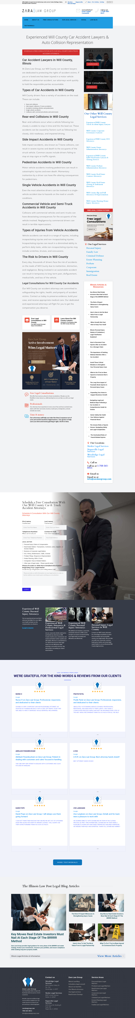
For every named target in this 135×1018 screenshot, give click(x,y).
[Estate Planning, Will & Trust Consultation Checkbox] (44, 558)
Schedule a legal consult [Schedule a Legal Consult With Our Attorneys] (77, 984)
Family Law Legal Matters (100, 1004)
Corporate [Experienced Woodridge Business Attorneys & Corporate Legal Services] (91, 267)
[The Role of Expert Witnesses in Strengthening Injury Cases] (98, 304)
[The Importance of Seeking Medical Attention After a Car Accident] (98, 354)
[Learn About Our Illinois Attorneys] (66, 322)
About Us (35, 20)
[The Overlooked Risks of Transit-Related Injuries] (98, 436)
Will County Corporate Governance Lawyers (95, 132)
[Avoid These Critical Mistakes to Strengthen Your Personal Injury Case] (98, 364)
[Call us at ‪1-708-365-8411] (97, 466)
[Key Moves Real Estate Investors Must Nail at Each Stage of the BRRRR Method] (98, 294)
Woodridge (72, 3)
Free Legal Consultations (98, 210)
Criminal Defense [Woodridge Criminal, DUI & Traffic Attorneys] (95, 256)
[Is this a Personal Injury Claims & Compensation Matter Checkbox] (44, 544)
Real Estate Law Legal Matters (99, 989)
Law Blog (94, 20)
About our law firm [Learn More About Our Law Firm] (75, 987)
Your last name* (48, 523)
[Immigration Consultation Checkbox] (44, 561)
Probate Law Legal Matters (101, 986)
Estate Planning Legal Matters (99, 1001)
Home (26, 20)
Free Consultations (50, 20)
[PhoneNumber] (33, 537)
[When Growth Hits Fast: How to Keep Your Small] (98, 323)
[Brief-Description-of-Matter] (44, 578)
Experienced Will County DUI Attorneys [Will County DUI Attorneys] (98, 140)
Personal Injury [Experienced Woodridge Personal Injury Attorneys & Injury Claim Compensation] (93, 248)
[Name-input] (33, 527)
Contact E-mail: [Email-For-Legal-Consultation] (50, 532)
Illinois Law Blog (74, 981)
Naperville (79, 2)
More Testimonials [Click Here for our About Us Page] (67, 862)
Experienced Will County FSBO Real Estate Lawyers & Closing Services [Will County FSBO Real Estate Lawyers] (97, 158)
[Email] (55, 537)
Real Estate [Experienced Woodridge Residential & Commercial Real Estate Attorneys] (91, 275)
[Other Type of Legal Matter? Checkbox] (44, 563)
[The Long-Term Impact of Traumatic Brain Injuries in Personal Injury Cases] (98, 384)
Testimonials (29, 25)
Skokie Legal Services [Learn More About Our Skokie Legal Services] (98, 446)
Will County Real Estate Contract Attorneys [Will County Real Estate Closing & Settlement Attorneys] (95, 175)
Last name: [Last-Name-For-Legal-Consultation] (48, 521)
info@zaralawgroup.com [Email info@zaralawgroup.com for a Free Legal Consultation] (30, 1013)
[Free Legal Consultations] (98, 81)
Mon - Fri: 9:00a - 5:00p (96, 2)
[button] (69, 20)
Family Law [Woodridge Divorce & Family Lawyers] (92, 252)
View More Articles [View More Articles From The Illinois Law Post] (109, 956)
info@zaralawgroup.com (99, 479)
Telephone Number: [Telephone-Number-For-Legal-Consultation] (30, 532)
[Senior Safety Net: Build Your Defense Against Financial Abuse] (98, 417)
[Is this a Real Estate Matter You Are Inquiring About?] (44, 548)
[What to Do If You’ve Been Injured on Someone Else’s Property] (98, 374)
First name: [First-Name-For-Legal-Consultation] (26, 521)
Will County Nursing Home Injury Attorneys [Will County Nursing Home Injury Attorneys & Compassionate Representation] (97, 202)
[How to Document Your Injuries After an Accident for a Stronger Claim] (98, 344)
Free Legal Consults (86, 12)
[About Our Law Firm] (98, 58)
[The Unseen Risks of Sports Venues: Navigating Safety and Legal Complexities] (98, 427)
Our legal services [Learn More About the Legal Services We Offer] (75, 992)
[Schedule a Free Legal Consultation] (36, 322)
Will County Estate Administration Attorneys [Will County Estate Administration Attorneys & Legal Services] (96, 148)
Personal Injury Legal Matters (99, 982)
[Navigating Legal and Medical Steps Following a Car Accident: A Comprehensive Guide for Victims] (98, 405)
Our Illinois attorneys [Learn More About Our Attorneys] (76, 989)
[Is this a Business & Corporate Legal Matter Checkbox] (44, 551)
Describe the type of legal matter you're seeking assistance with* (39, 569)
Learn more (27, 628)
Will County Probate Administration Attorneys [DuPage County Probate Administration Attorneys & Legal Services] (96, 167)
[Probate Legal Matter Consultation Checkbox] (44, 556)
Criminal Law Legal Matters (101, 997)
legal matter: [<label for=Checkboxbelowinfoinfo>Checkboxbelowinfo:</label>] (27, 542)
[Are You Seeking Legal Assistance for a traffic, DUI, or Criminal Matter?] (44, 554)
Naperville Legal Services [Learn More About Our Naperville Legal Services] (95, 450)
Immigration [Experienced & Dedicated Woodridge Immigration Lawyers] (92, 271)
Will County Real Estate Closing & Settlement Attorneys (95, 184)
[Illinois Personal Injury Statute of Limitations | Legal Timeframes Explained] (98, 333)
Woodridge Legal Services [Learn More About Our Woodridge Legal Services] (95, 455)
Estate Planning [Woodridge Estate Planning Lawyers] (94, 260)
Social (83, 20)
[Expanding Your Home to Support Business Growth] (98, 393)
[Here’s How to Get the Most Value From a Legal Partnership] (98, 314)
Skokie (70, 2)
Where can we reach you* (29, 533)
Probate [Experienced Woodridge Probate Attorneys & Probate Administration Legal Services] (90, 263)
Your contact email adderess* (52, 533)
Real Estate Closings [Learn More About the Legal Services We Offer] (76, 994)
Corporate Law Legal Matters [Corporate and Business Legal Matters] (99, 994)
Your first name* (26, 523)
